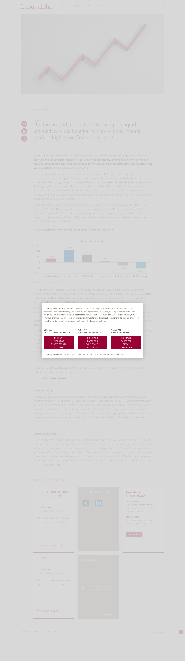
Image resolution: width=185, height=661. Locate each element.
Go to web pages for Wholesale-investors (92, 342)
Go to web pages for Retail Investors (126, 342)
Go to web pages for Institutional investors (58, 342)
